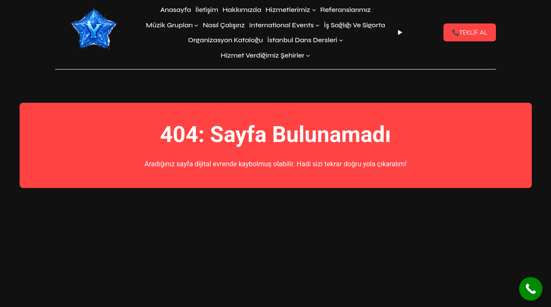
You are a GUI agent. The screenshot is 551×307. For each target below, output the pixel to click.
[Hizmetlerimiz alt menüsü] (314, 10)
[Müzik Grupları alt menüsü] (196, 25)
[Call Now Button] (530, 289)
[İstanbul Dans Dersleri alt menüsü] (341, 40)
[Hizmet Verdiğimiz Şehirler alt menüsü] (308, 55)
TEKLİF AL (469, 32)
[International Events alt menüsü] (317, 25)
